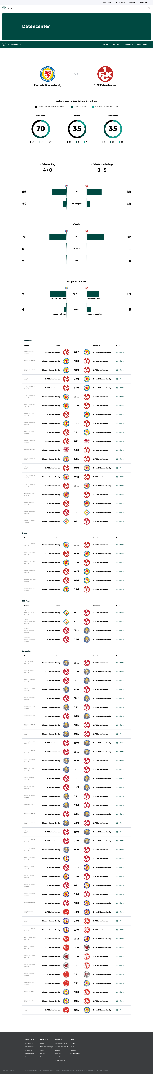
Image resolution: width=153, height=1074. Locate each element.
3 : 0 (76, 841)
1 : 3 (76, 787)
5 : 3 (76, 716)
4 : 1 (76, 621)
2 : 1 (76, 397)
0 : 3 (76, 571)
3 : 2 (76, 379)
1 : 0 (76, 405)
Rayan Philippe (59, 314)
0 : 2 (76, 352)
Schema (120, 352)
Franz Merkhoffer (58, 299)
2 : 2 (76, 867)
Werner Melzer (93, 299)
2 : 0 (76, 361)
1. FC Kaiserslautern (52, 352)
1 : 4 (76, 589)
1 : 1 (76, 414)
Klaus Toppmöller (94, 314)
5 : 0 (76, 388)
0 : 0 (76, 468)
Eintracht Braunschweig (102, 352)
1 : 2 (76, 423)
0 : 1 (76, 441)
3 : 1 (76, 680)
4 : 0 (76, 689)
